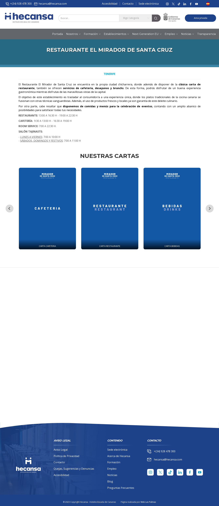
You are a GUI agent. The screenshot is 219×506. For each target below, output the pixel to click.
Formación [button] (92, 34)
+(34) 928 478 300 (19, 4)
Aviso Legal (61, 449)
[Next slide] (210, 208)
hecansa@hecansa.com (50, 4)
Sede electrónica (149, 3)
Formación (113, 462)
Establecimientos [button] (116, 34)
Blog (110, 481)
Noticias (112, 475)
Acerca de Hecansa (118, 456)
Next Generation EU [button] (146, 34)
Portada (57, 34)
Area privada (200, 17)
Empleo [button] (171, 34)
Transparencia (206, 34)
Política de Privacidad (66, 456)
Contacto (128, 3)
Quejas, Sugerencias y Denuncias (74, 468)
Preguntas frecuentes (120, 488)
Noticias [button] (187, 34)
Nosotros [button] (73, 34)
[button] (208, 4)
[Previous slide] (9, 208)
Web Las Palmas (148, 502)
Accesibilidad (109, 3)
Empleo (111, 468)
